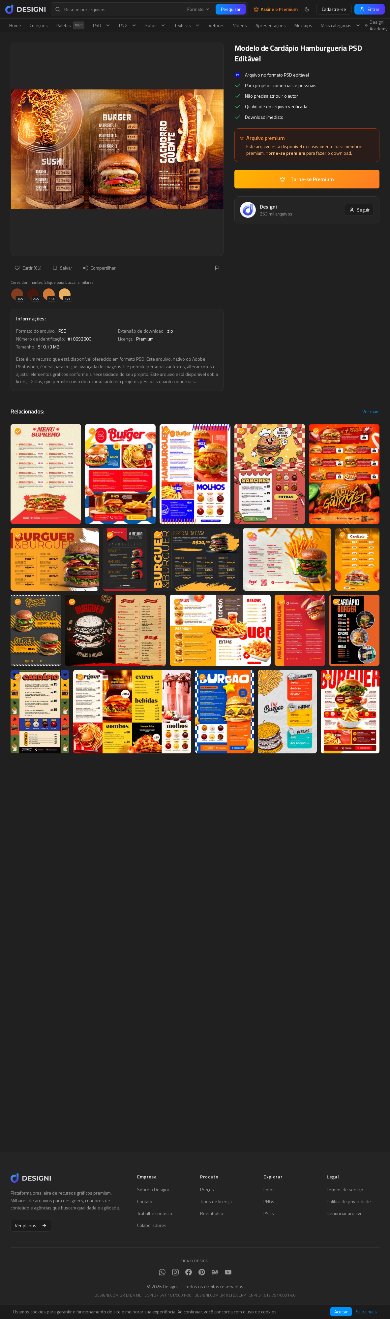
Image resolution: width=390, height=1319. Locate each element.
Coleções (39, 25)
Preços (207, 1189)
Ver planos (31, 1225)
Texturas (187, 25)
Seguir (359, 209)
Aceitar (341, 1311)
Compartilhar (99, 267)
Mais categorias (341, 25)
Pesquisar (231, 9)
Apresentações (270, 25)
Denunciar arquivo (345, 1213)
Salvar (62, 267)
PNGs (268, 1201)
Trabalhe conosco (154, 1213)
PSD (101, 25)
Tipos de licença (216, 1201)
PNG (128, 25)
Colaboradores (151, 1225)
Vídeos (240, 25)
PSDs (268, 1213)
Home (15, 25)
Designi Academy (376, 25)
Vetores (217, 25)
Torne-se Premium (307, 179)
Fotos (155, 25)
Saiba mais (366, 1311)
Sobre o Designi (153, 1189)
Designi (268, 207)
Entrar (369, 9)
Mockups (303, 25)
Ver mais (370, 411)
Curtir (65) (28, 267)
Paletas (70, 25)
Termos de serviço (345, 1189)
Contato (144, 1201)
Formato (198, 9)
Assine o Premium (276, 9)
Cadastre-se (334, 9)
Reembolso (211, 1213)
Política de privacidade (349, 1201)
